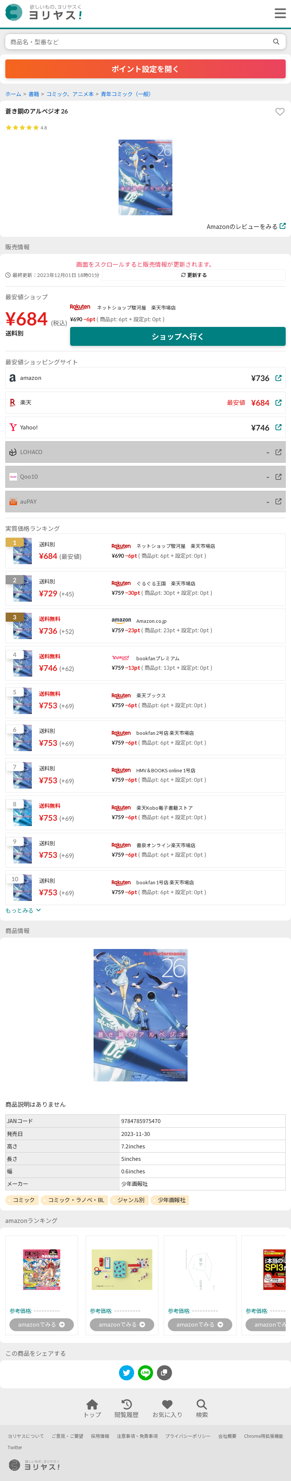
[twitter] (126, 1375)
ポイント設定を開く (145, 68)
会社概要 (227, 1436)
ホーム (13, 94)
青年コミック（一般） (127, 94)
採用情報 (100, 1436)
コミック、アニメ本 (70, 94)
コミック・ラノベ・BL (76, 1199)
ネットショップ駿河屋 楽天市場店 (136, 308)
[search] (277, 41)
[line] (145, 1375)
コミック (24, 1199)
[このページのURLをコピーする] (164, 1373)
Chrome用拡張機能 (263, 1436)
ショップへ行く (178, 336)
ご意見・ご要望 (67, 1436)
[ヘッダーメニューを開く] (278, 14)
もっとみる (23, 910)
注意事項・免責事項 (137, 1436)
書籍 (33, 94)
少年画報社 (172, 1199)
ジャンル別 (131, 1199)
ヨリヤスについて (26, 1436)
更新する (194, 275)
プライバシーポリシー (188, 1436)
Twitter (15, 1447)
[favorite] (280, 111)
